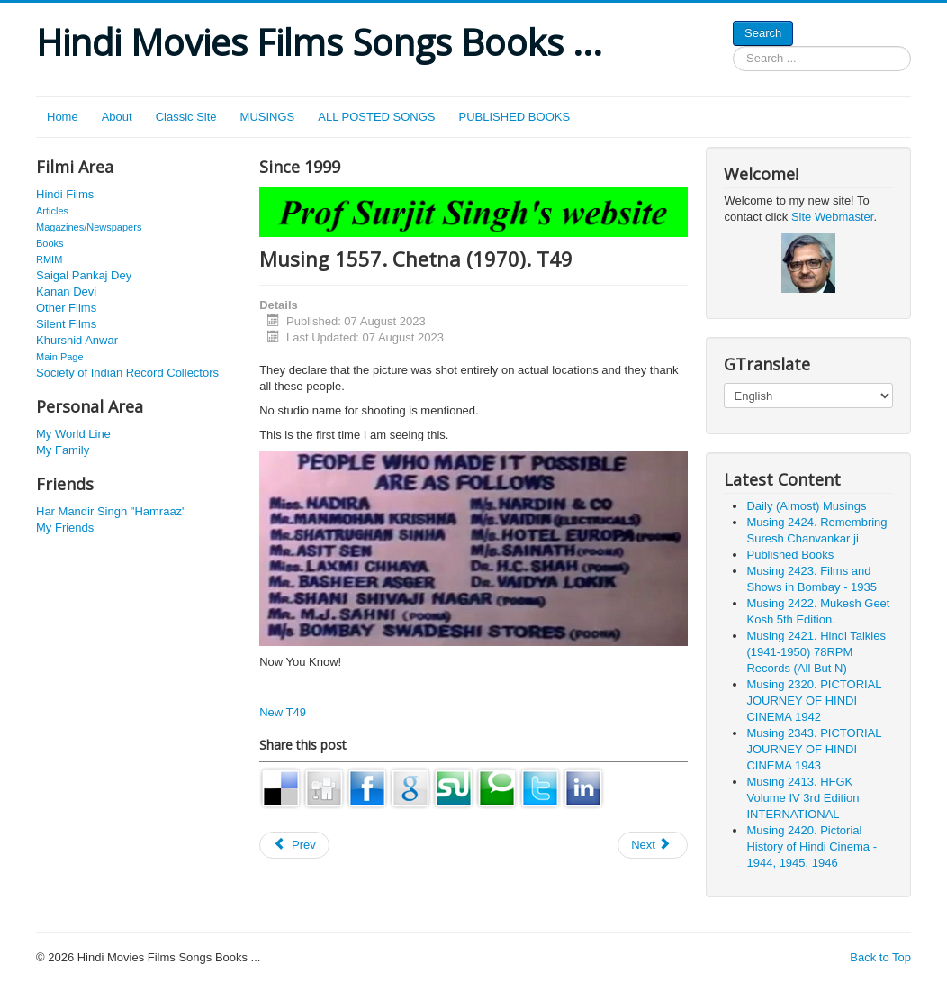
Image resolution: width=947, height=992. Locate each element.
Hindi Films (65, 194)
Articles (52, 210)
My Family (62, 450)
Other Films (66, 307)
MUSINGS (267, 116)
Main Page (60, 356)
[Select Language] (808, 395)
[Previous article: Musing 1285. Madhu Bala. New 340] (294, 845)
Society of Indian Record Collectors (127, 372)
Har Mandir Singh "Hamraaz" (111, 511)
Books (50, 243)
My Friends (65, 527)
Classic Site (186, 116)
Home (62, 116)
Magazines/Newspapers (88, 227)
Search (762, 33)
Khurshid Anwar (77, 340)
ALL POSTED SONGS (376, 116)
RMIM (49, 259)
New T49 (282, 712)
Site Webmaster (832, 216)
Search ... (733, 46)
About (117, 116)
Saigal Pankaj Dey (83, 275)
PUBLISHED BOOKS (515, 116)
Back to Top (880, 957)
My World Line (73, 434)
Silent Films (66, 324)
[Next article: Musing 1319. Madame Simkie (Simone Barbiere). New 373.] (653, 845)
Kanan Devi (66, 291)
